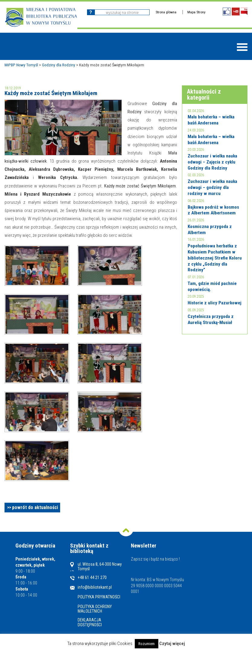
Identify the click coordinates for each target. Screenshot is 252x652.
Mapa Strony (196, 12)
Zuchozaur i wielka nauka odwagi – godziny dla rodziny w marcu (212, 187)
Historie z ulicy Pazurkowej (214, 303)
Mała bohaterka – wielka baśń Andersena (211, 120)
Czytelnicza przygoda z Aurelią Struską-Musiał (211, 319)
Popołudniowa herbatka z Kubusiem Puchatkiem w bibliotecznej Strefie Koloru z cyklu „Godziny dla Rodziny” (215, 258)
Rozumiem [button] (146, 643)
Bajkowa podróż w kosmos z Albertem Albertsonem (213, 210)
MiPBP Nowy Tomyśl (21, 64)
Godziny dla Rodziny (58, 64)
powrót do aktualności (35, 507)
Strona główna (166, 12)
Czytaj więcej (172, 643)
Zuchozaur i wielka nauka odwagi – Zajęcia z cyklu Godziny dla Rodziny (212, 161)
